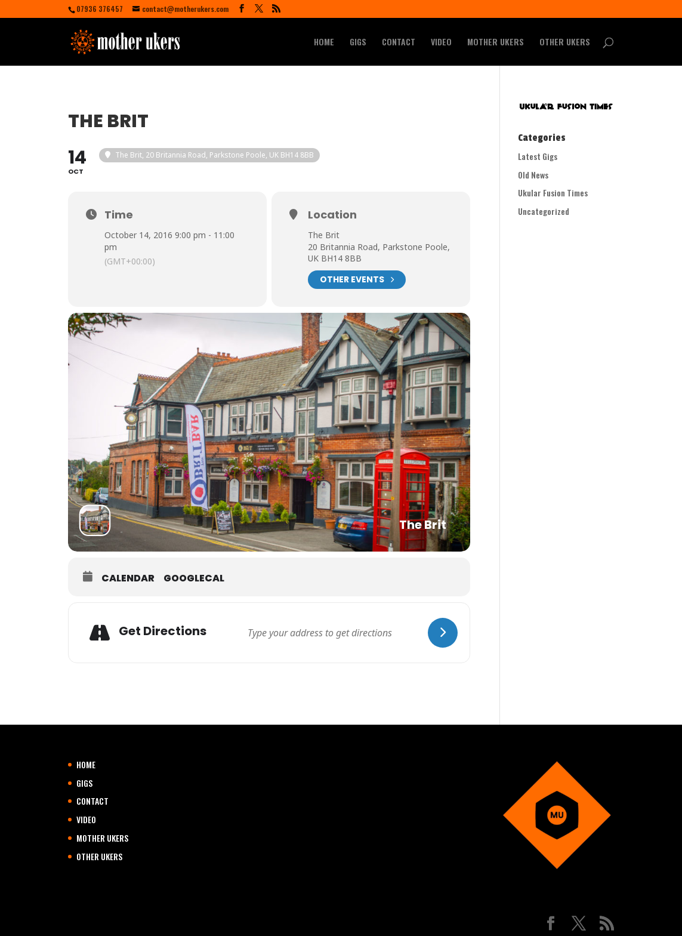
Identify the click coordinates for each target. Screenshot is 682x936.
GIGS (358, 43)
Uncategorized (543, 211)
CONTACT (398, 43)
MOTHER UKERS (495, 43)
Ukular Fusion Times (553, 192)
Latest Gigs (537, 156)
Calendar (128, 578)
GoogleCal (193, 578)
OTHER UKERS (564, 43)
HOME (324, 43)
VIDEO (441, 43)
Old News (533, 174)
